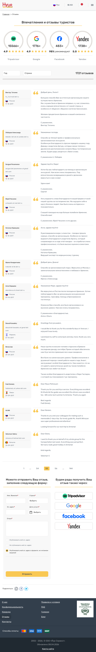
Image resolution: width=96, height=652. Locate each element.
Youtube (90, 631)
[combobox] (11, 73)
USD (70, 5)
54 (37, 468)
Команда (6, 612)
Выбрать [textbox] (33, 501)
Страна (32, 495)
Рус (56, 5)
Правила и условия (50, 602)
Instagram (82, 631)
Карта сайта (48, 649)
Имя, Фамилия (12, 495)
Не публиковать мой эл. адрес (21, 545)
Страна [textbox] (28, 73)
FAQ (43, 607)
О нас (4, 602)
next (76, 468)
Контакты (6, 621)
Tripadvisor (66, 631)
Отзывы (5, 617)
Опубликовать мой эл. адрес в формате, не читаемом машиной (29, 552)
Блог (43, 617)
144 (71, 468)
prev (19, 468)
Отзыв (9, 518)
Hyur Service (7, 5)
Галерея (45, 612)
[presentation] (25, 564)
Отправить (27, 574)
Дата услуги (34, 507)
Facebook (74, 631)
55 (47, 468)
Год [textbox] (5, 73)
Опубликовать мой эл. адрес (20, 540)
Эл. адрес (10, 507)
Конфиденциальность (12, 607)
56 (56, 468)
